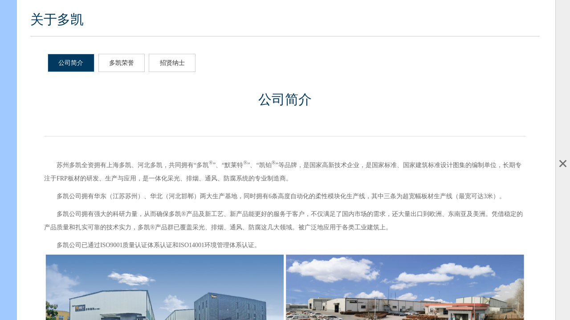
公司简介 (70, 63)
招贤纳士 (172, 63)
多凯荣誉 (121, 63)
